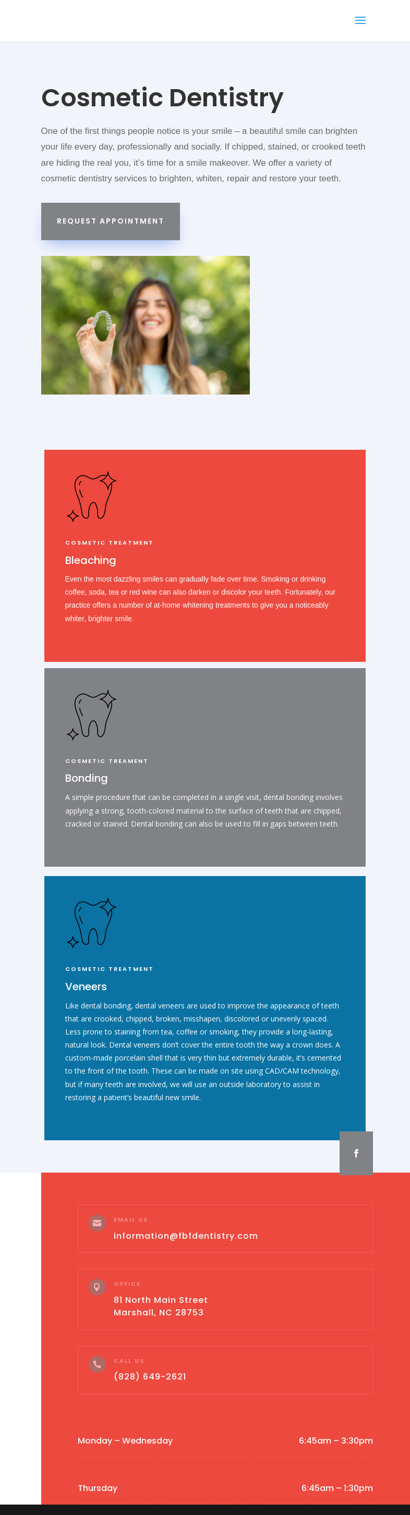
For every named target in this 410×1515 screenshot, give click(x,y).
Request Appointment (110, 221)
